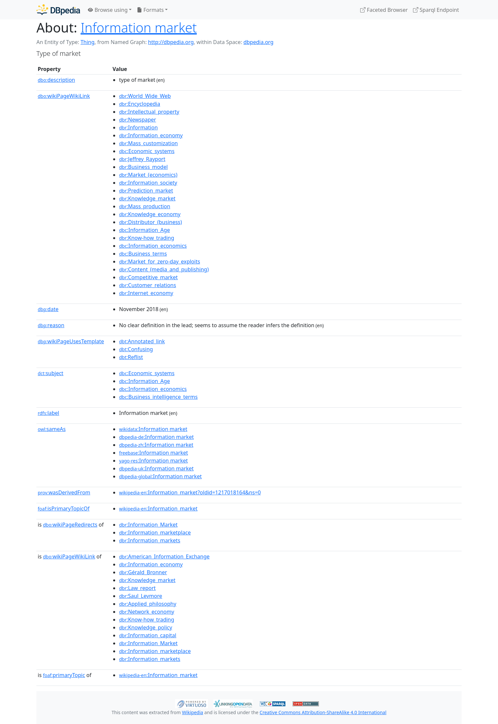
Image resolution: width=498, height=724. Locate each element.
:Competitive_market (148, 277)
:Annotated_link (142, 341)
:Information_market (158, 508)
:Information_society (148, 182)
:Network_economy (146, 611)
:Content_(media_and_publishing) (164, 269)
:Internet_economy (146, 293)
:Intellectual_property (149, 111)
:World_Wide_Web (145, 96)
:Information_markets (149, 540)
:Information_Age (144, 230)
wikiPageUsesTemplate (71, 341)
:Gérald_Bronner (143, 572)
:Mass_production (144, 206)
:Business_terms (143, 253)
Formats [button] (150, 9)
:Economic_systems (147, 151)
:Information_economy (151, 135)
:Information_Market (148, 524)
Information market (139, 27)
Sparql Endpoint (436, 9)
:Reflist (131, 357)
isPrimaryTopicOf (64, 508)
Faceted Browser (384, 9)
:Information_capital (147, 635)
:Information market (153, 429)
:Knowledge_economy (149, 214)
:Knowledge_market (147, 198)
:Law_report (137, 588)
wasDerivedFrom (64, 492)
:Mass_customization (148, 143)
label (48, 413)
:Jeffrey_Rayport (142, 159)
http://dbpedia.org (171, 42)
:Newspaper (137, 119)
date (48, 309)
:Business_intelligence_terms (158, 396)
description (56, 79)
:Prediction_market (146, 190)
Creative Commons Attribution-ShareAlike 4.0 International (322, 712)
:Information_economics (153, 245)
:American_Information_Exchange (164, 556)
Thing (87, 42)
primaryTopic (64, 675)
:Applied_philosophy (147, 603)
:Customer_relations (147, 285)
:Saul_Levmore (140, 596)
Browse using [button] (108, 9)
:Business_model (143, 166)
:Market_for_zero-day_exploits (159, 261)
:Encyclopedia (139, 103)
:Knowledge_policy (145, 627)
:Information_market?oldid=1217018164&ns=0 (190, 492)
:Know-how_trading (146, 237)
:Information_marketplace (155, 532)
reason (51, 325)
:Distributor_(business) (150, 222)
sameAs (52, 429)
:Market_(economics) (148, 174)
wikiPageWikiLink (64, 96)
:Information (138, 127)
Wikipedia (192, 712)
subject (50, 373)
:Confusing (136, 349)
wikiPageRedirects (70, 524)
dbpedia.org (258, 42)
